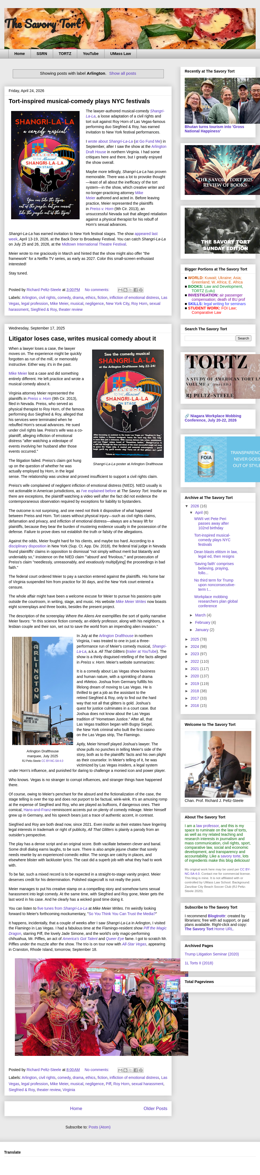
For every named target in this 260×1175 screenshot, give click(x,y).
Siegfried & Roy (44, 309)
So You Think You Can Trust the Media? (122, 914)
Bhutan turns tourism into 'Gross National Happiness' (214, 129)
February (203, 622)
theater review (71, 309)
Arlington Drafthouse (116, 636)
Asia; (237, 278)
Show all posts (122, 73)
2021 (195, 669)
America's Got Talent (80, 938)
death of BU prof (231, 299)
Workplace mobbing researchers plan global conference (216, 601)
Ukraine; (225, 278)
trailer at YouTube (142, 651)
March (201, 615)
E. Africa (236, 282)
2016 (195, 705)
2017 (195, 698)
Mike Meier (59, 303)
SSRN (42, 53)
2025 (195, 639)
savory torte (230, 856)
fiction (103, 297)
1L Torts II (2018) (199, 963)
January (202, 630)
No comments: (97, 290)
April (199, 512)
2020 (195, 676)
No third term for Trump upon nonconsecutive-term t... (214, 585)
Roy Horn (139, 303)
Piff (108, 1084)
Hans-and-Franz (37, 810)
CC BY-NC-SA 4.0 (52, 760)
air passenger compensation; (215, 297)
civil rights (47, 297)
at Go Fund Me (147, 141)
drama (78, 297)
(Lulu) (210, 291)
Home (19, 53)
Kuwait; (211, 278)
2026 (195, 506)
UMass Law (120, 53)
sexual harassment (147, 1084)
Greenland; (201, 282)
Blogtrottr (217, 916)
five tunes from (50, 908)
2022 (195, 661)
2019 (195, 683)
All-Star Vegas (134, 944)
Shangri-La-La (121, 141)
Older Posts (155, 1108)
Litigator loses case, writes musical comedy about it (82, 338)
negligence (94, 303)
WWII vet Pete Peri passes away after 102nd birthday (211, 523)
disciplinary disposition (27, 546)
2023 (195, 654)
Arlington (29, 297)
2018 (195, 691)
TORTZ (65, 53)
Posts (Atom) (99, 1127)
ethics (91, 297)
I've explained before (98, 491)
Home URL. (209, 929)
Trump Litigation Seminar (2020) (212, 954)
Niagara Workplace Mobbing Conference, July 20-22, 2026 (213, 418)
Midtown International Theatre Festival (94, 244)
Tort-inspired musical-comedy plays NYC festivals (79, 101)
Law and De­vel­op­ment (223, 286)
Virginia (69, 1090)
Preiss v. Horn (101, 209)
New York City (117, 303)
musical (76, 303)
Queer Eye (115, 938)
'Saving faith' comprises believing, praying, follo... (214, 568)
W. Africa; (219, 282)
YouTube (91, 53)
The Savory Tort (42, 23)
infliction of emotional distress (134, 297)
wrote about (98, 141)
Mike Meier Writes (131, 601)
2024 (195, 646)
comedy (64, 297)
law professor (207, 826)
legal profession (34, 303)
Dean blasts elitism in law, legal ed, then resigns (216, 554)
